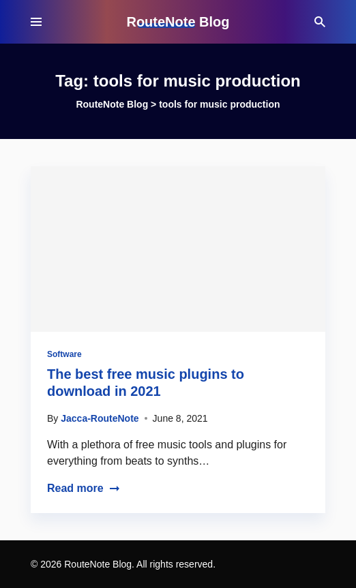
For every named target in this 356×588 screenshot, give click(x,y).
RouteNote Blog (177, 22)
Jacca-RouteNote (99, 418)
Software (64, 354)
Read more (83, 488)
